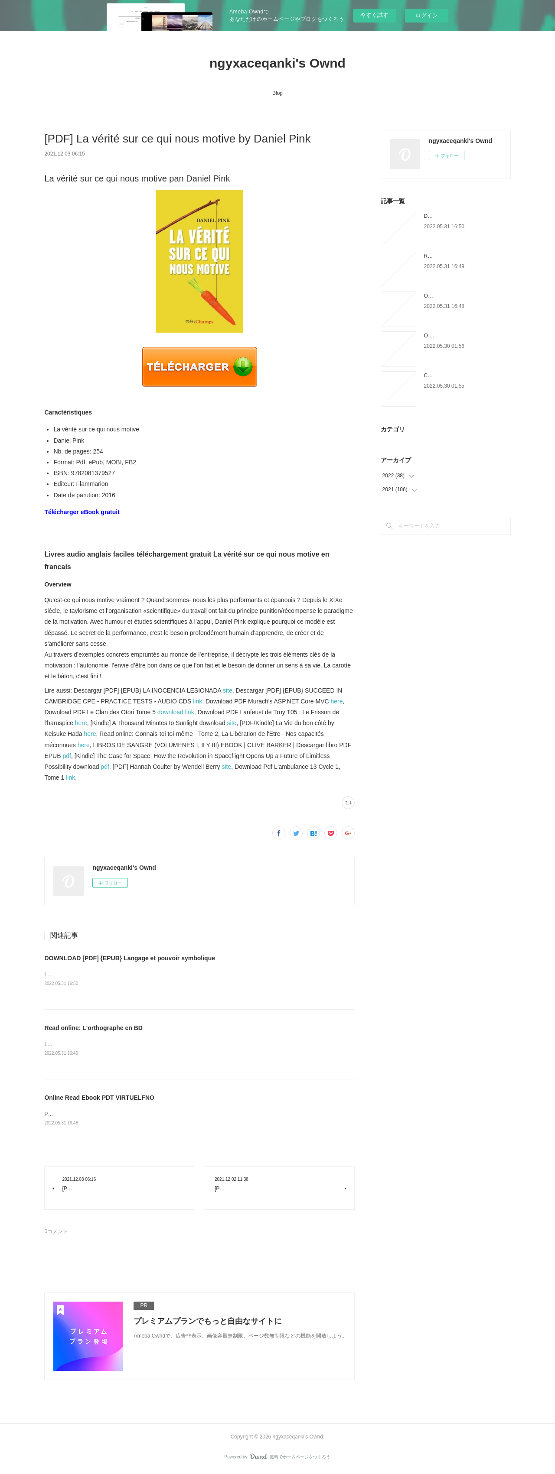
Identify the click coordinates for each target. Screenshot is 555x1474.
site (227, 690)
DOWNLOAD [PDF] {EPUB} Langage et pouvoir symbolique (129, 958)
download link (175, 712)
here (336, 701)
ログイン (426, 15)
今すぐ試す (374, 15)
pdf (66, 755)
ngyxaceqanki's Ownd (277, 63)
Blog (277, 93)
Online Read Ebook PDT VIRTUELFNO (99, 1098)
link (197, 701)
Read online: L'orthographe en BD (93, 1028)
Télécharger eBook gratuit (82, 512)
